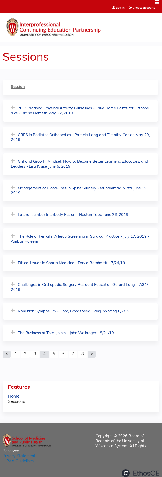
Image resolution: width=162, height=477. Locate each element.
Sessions (16, 402)
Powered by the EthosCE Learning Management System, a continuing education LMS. (140, 473)
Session (18, 87)
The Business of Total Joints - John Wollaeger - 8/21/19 (66, 333)
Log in (120, 8)
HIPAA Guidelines (18, 461)
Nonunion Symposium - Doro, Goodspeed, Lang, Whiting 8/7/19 (74, 311)
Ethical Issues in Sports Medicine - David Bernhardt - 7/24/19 (71, 263)
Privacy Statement (19, 456)
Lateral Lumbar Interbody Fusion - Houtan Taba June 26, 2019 (73, 215)
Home (14, 396)
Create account (144, 8)
